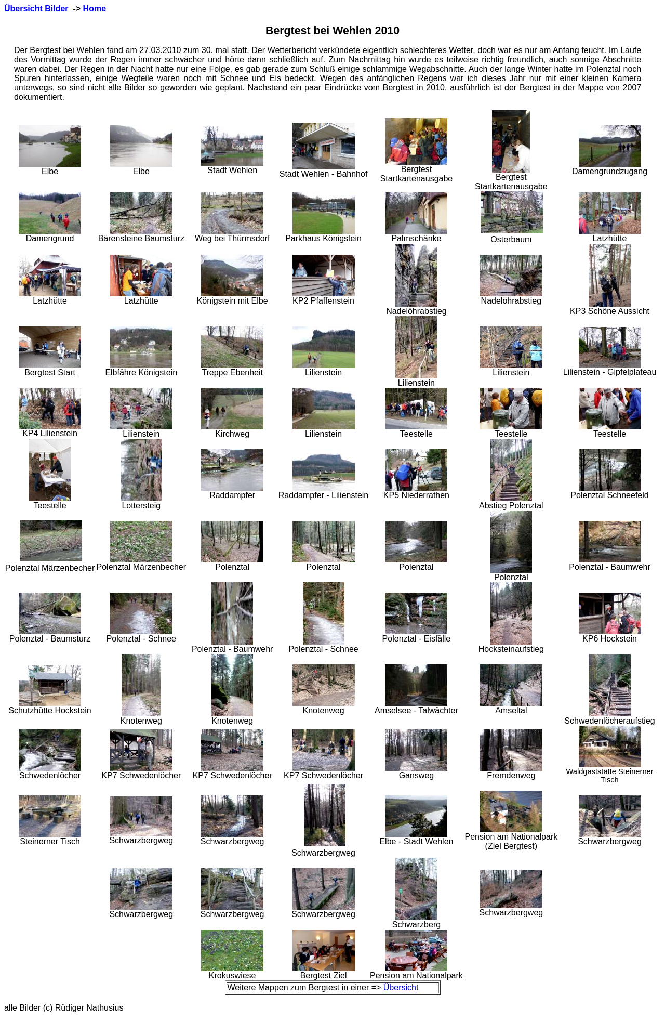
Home (94, 8)
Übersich (399, 987)
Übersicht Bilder (36, 8)
